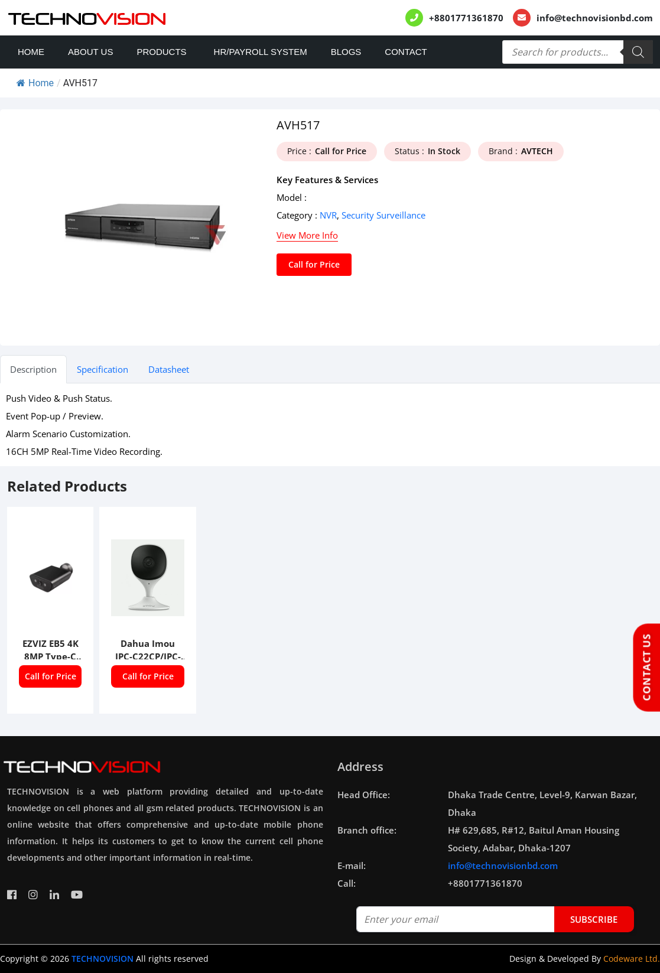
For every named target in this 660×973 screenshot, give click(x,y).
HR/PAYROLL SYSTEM (260, 52)
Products (161, 52)
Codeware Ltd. (631, 958)
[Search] (638, 52)
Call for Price (314, 264)
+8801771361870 (466, 18)
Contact (406, 52)
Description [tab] (33, 369)
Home (31, 52)
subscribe (593, 919)
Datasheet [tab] (168, 369)
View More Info (307, 235)
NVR (328, 215)
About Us (90, 52)
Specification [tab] (102, 369)
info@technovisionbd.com (595, 18)
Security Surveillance (383, 215)
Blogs (346, 52)
